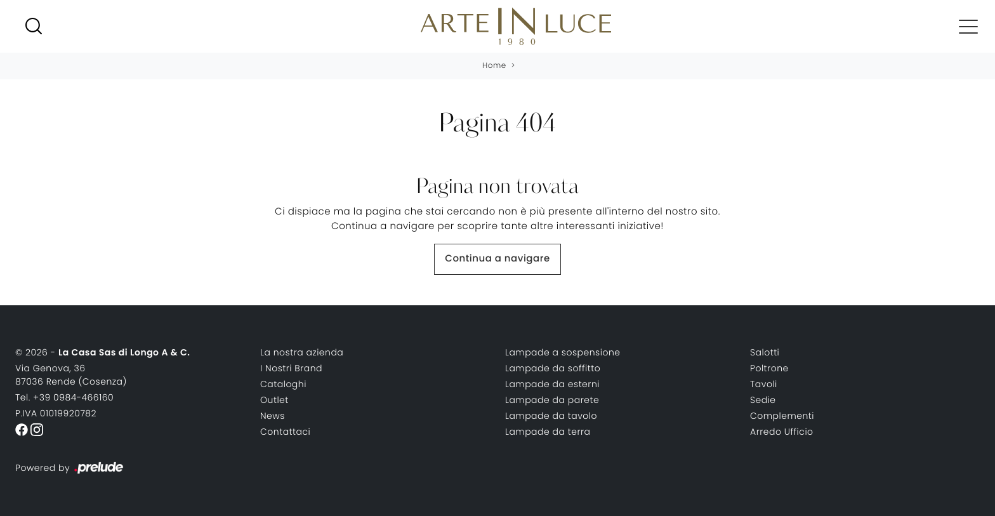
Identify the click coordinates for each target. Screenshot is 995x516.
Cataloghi (283, 384)
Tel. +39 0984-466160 (64, 397)
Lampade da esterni (552, 384)
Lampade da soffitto (552, 368)
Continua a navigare (497, 258)
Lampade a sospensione (563, 352)
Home (494, 65)
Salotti (764, 352)
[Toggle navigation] (968, 26)
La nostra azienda (301, 352)
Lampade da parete (552, 400)
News (272, 415)
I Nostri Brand (291, 368)
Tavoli (763, 384)
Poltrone (769, 368)
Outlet (274, 400)
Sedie (763, 400)
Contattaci (285, 431)
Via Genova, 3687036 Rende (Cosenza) (71, 375)
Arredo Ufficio (782, 431)
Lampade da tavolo (551, 415)
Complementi (782, 415)
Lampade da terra (548, 431)
